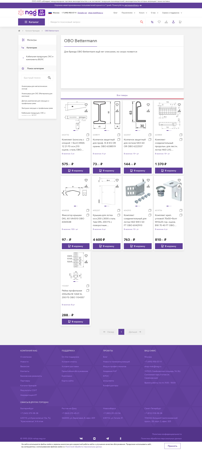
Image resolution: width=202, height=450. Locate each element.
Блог (115, 13)
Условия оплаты (69, 361)
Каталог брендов (28, 385)
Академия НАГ (110, 371)
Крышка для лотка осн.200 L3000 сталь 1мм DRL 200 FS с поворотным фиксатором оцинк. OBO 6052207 (104, 220)
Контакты (24, 371)
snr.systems (108, 380)
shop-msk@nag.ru (95, 13)
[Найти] (141, 22)
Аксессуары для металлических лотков (34, 87)
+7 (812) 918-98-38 (153, 413)
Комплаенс (67, 376)
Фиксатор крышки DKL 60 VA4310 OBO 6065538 (73, 218)
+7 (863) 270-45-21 (70, 413)
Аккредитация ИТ (28, 395)
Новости (24, 361)
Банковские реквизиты (31, 376)
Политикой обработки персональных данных (84, 447)
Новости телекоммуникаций (116, 361)
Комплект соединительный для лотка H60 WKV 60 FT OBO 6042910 (135, 220)
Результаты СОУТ (28, 390)
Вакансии (24, 366)
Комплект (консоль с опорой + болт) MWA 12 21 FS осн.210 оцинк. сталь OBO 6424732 (73, 144)
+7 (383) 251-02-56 (112, 413)
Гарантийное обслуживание (75, 371)
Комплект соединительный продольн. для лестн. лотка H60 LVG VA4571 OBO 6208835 (166, 144)
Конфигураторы (110, 385)
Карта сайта (68, 380)
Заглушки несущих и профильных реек (37, 108)
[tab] (122, 95)
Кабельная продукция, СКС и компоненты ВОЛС (39, 58)
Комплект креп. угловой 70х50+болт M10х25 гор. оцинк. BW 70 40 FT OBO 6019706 (166, 220)
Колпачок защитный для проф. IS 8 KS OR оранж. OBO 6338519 (104, 143)
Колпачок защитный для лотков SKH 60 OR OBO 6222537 (135, 143)
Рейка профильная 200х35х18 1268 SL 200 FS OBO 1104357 (73, 294)
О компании (26, 357)
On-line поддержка (70, 357)
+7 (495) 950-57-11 (69, 13)
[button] (37, 58)
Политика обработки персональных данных (161, 438)
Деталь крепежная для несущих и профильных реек (35, 102)
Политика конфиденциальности (167, 434)
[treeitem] (37, 58)
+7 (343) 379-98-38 (29, 413)
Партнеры (25, 380)
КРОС (106, 376)
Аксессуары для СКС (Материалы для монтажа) (37, 94)
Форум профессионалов (114, 366)
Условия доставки (70, 366)
